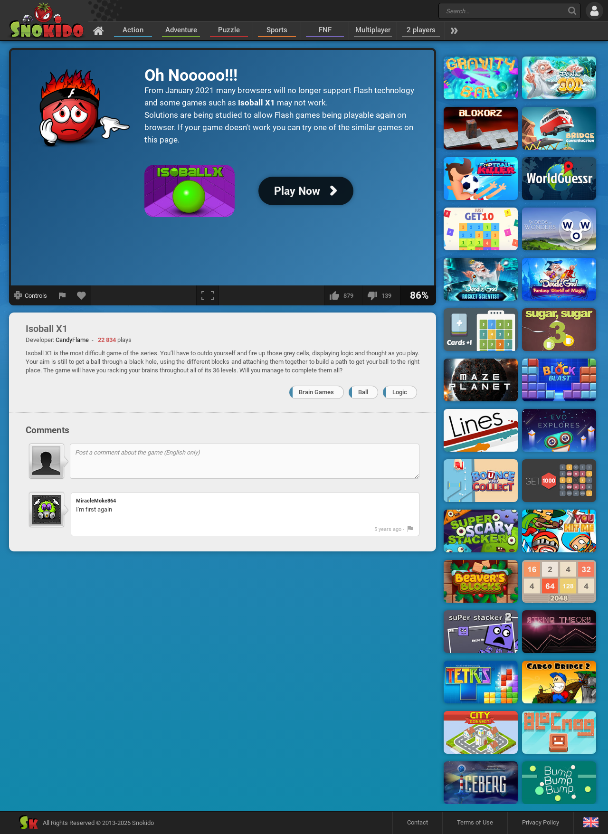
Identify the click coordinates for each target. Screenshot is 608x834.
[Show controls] (30, 295)
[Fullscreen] (207, 295)
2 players (421, 30)
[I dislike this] (381, 295)
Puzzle (229, 30)
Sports (276, 30)
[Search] (572, 11)
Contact (417, 822)
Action (133, 30)
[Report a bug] (62, 295)
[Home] (98, 30)
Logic (399, 392)
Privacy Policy (540, 822)
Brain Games (316, 392)
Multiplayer (372, 30)
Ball (363, 392)
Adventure (181, 30)
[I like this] (343, 295)
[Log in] (594, 10)
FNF (325, 30)
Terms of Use (475, 822)
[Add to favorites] (81, 295)
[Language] (590, 823)
